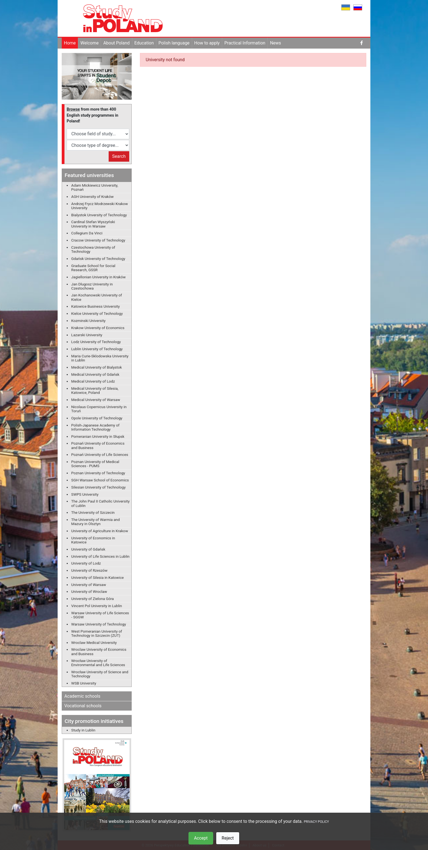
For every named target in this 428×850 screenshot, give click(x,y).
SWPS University (84, 494)
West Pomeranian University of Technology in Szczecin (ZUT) (96, 633)
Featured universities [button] (89, 175)
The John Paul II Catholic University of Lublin (100, 503)
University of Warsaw (88, 584)
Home (70, 43)
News (275, 43)
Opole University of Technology (96, 418)
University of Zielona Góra (92, 598)
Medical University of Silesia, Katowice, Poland (95, 390)
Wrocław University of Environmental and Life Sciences (98, 662)
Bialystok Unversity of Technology (99, 215)
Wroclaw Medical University (94, 642)
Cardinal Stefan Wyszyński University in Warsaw (93, 224)
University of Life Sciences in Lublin (100, 556)
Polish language (174, 43)
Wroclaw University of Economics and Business (98, 651)
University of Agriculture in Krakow (99, 531)
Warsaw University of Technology (98, 624)
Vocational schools (83, 705)
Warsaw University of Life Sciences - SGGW (100, 615)
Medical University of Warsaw (95, 399)
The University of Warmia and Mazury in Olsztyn (95, 521)
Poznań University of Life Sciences (99, 454)
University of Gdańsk (88, 549)
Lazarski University (86, 335)
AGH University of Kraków (92, 196)
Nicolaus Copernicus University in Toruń (99, 409)
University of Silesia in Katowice (97, 577)
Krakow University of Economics (98, 328)
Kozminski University (88, 320)
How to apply (207, 43)
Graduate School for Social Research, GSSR (93, 267)
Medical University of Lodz (93, 381)
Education (144, 43)
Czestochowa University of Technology (93, 249)
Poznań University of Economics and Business (98, 445)
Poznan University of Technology (98, 473)
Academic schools (82, 696)
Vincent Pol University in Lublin (96, 606)
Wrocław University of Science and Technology (99, 674)
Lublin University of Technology (97, 349)
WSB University (83, 683)
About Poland (116, 43)
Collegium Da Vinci (87, 233)
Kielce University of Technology (97, 313)
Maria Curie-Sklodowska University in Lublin (100, 358)
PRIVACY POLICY (316, 822)
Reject (228, 838)
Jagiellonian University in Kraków (98, 277)
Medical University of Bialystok (96, 367)
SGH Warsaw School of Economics (100, 480)
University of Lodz (86, 563)
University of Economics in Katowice (93, 540)
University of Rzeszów (89, 570)
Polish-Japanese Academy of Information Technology (95, 427)
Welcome (89, 43)
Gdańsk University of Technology (98, 258)
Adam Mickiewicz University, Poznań (94, 187)
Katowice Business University (95, 306)
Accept (201, 838)
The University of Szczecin (93, 512)
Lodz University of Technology (96, 342)
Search (119, 156)
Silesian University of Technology (98, 487)
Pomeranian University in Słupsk (98, 436)
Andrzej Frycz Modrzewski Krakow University (99, 205)
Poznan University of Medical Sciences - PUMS (95, 463)
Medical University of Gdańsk (95, 374)
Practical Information (244, 43)
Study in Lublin (83, 730)
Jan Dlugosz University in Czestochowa (92, 286)
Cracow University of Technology (98, 240)
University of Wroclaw (89, 591)
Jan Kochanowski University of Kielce (96, 297)
